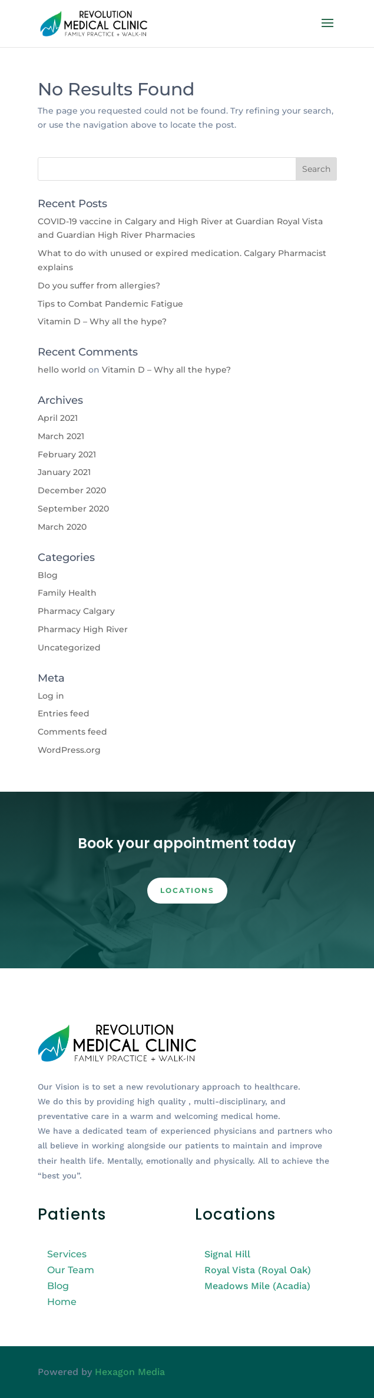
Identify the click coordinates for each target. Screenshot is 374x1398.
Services (67, 1254)
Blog (48, 575)
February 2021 (67, 454)
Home (62, 1301)
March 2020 (62, 527)
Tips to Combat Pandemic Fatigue (110, 303)
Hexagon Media (130, 1371)
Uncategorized (69, 647)
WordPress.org (69, 750)
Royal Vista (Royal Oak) (257, 1270)
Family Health (67, 592)
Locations (187, 890)
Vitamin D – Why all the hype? (102, 321)
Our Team (70, 1270)
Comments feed (72, 731)
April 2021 (58, 418)
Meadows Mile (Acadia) (257, 1285)
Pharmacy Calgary (76, 611)
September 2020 (73, 508)
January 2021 (64, 472)
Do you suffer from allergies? (99, 285)
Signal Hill (227, 1254)
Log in (51, 695)
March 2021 (61, 436)
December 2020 (72, 490)
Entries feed (64, 713)
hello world (62, 369)
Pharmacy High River (83, 629)
